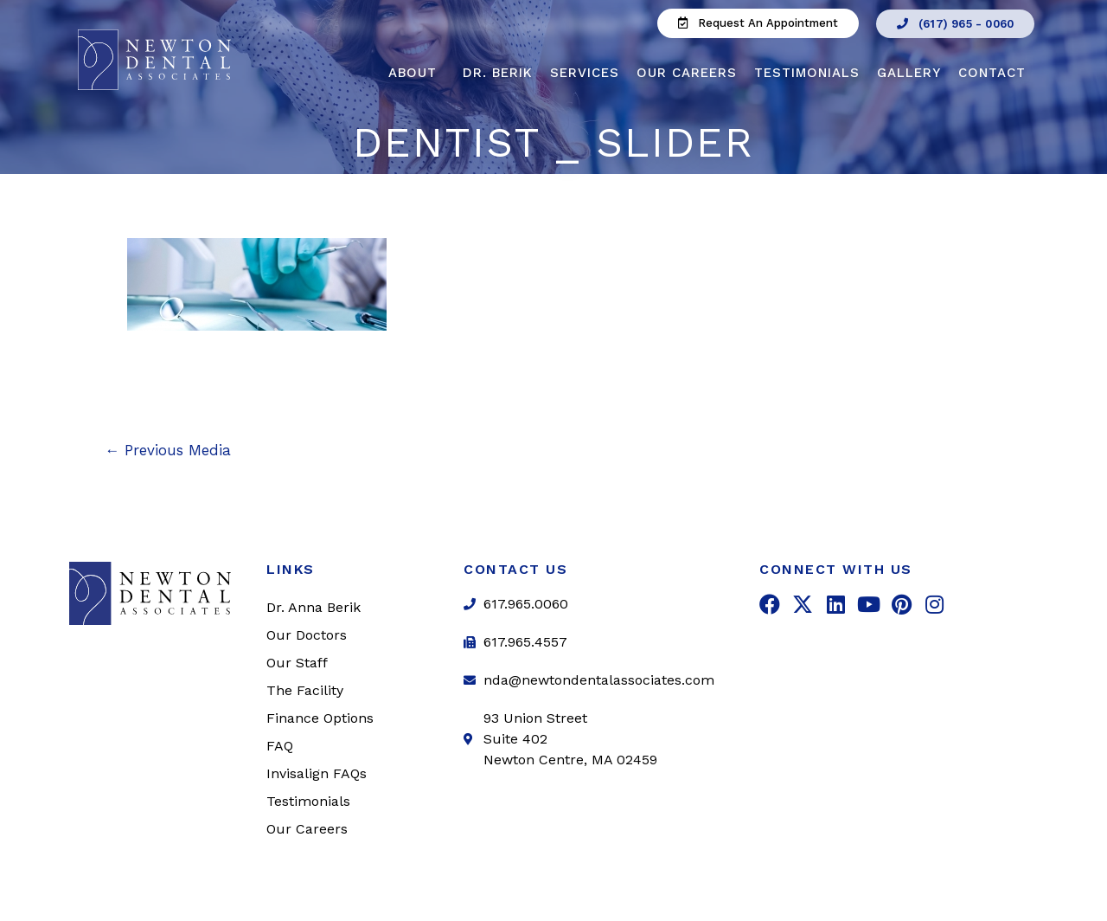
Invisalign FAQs (316, 773)
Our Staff (297, 662)
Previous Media (168, 450)
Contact (996, 72)
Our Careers (687, 73)
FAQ (279, 745)
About (416, 72)
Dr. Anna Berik (313, 607)
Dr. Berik (498, 73)
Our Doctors (306, 635)
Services (584, 73)
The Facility (304, 690)
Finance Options (320, 718)
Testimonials (807, 73)
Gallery (909, 73)
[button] (758, 23)
